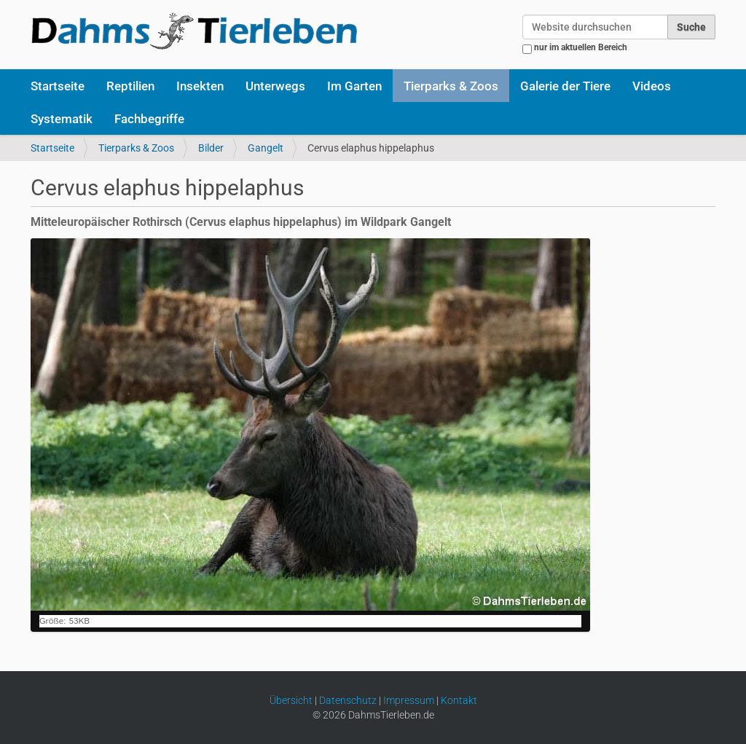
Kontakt (459, 700)
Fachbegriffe (149, 118)
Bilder (211, 148)
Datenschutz (348, 700)
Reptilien (130, 86)
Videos (651, 86)
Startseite (58, 86)
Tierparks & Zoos (451, 86)
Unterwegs (275, 86)
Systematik (62, 118)
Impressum (408, 700)
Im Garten (354, 86)
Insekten (200, 86)
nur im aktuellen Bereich (580, 47)
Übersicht (291, 700)
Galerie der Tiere (565, 86)
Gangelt (265, 148)
